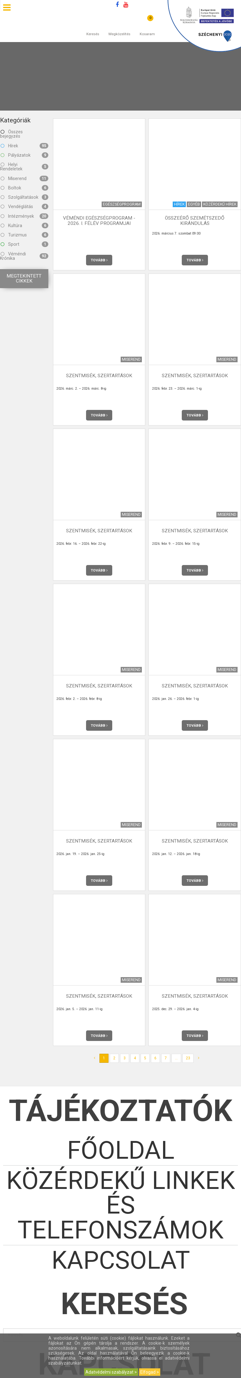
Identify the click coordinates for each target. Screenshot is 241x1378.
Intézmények (24, 216)
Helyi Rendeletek (24, 166)
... (176, 1058)
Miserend (24, 178)
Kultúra (24, 225)
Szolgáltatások (24, 197)
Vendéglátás (24, 206)
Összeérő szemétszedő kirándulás (194, 220)
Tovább (99, 260)
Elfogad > (149, 1372)
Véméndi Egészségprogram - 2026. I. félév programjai (99, 220)
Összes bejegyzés (11, 134)
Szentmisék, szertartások (99, 375)
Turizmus (24, 235)
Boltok (24, 188)
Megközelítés (119, 28)
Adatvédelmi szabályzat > (111, 1372)
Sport (24, 244)
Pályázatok (24, 155)
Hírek (24, 146)
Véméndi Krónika (24, 256)
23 (188, 1058)
